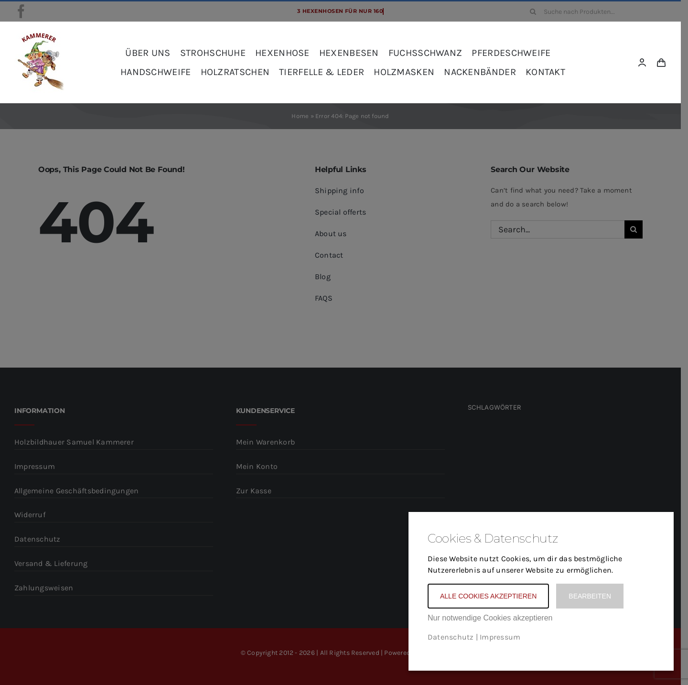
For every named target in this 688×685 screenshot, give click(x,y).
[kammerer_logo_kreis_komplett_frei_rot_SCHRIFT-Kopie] (39, 35)
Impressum (500, 637)
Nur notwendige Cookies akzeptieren (490, 618)
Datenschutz (450, 637)
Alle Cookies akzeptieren (488, 596)
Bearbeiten (590, 596)
